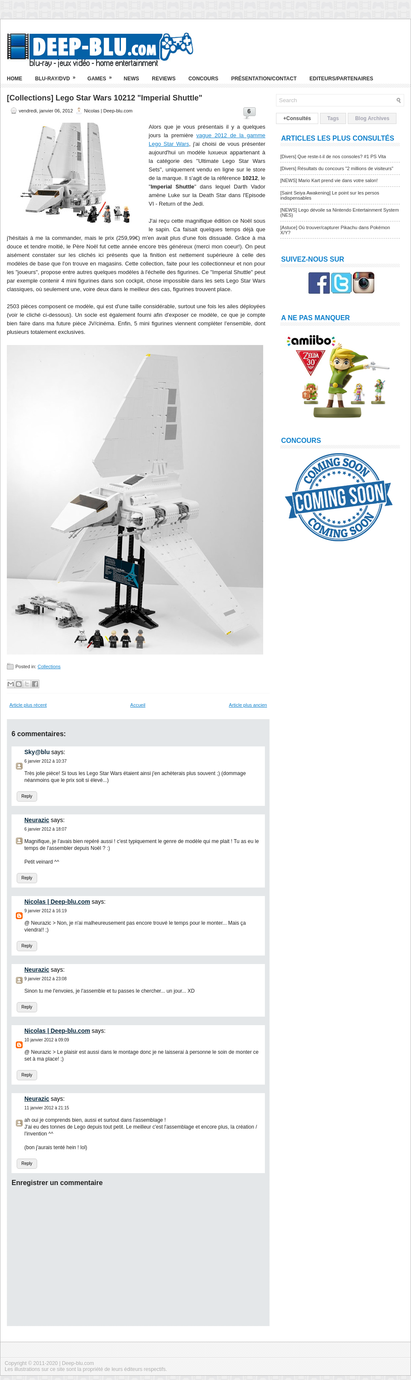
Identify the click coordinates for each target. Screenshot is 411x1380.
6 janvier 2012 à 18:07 (45, 829)
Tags (333, 118)
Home (14, 79)
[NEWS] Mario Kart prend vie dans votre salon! (329, 180)
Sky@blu (37, 752)
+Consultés (297, 118)
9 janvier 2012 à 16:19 (45, 910)
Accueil (137, 705)
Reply (26, 796)
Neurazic (36, 820)
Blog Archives (372, 118)
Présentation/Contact (264, 79)
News (131, 79)
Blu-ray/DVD (58, 75)
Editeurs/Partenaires (341, 79)
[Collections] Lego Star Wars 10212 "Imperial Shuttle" (105, 98)
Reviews (164, 79)
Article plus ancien (248, 705)
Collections (49, 666)
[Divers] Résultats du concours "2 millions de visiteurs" (336, 168)
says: (58, 752)
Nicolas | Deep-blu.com (57, 901)
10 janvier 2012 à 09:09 (46, 1040)
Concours (203, 79)
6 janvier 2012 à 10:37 (45, 761)
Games (102, 75)
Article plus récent (28, 705)
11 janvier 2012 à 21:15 (46, 1108)
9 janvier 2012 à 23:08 (45, 978)
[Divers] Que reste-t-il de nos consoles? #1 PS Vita (333, 156)
